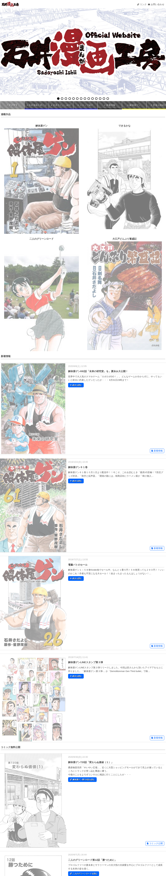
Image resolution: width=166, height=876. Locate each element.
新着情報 (109, 105)
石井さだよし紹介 (61, 105)
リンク (142, 4)
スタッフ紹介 (85, 105)
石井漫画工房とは (37, 105)
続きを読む (76, 385)
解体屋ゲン (134, 105)
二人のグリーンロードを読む (83, 874)
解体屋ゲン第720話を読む (82, 779)
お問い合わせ (156, 4)
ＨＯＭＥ (12, 105)
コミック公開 (155, 843)
